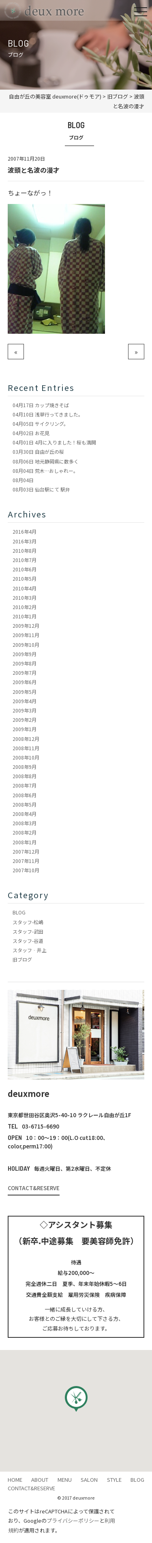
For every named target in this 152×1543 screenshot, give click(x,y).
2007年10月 (26, 870)
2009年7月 (24, 672)
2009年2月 (24, 719)
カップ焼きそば (41, 404)
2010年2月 (24, 606)
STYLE (114, 1479)
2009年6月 (24, 681)
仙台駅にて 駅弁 (41, 489)
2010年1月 (24, 616)
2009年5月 (24, 691)
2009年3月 (24, 710)
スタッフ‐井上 (30, 949)
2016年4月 (24, 531)
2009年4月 (24, 700)
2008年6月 (24, 795)
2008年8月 (24, 776)
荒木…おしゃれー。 (45, 470)
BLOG (19, 912)
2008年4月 (24, 813)
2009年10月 (26, 644)
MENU (65, 1479)
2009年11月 (26, 634)
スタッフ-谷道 (28, 940)
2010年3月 (24, 597)
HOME (15, 1479)
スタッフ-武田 (28, 931)
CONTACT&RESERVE (34, 1188)
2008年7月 (24, 785)
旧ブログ (22, 959)
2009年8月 (24, 663)
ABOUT (39, 1479)
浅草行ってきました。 (48, 414)
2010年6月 (24, 569)
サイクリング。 (41, 423)
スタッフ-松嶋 (28, 922)
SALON (89, 1479)
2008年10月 (26, 757)
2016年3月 (24, 541)
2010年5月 (24, 578)
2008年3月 (24, 823)
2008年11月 (26, 748)
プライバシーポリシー (73, 1520)
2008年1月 (24, 842)
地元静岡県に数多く (46, 461)
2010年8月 (24, 550)
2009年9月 (24, 653)
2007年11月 (26, 860)
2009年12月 (26, 625)
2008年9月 (24, 766)
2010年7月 (24, 559)
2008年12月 (26, 738)
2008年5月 (24, 804)
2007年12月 (26, 851)
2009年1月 (24, 728)
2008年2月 (24, 832)
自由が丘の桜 (38, 451)
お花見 (31, 432)
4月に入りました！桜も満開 (54, 442)
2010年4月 (24, 588)
